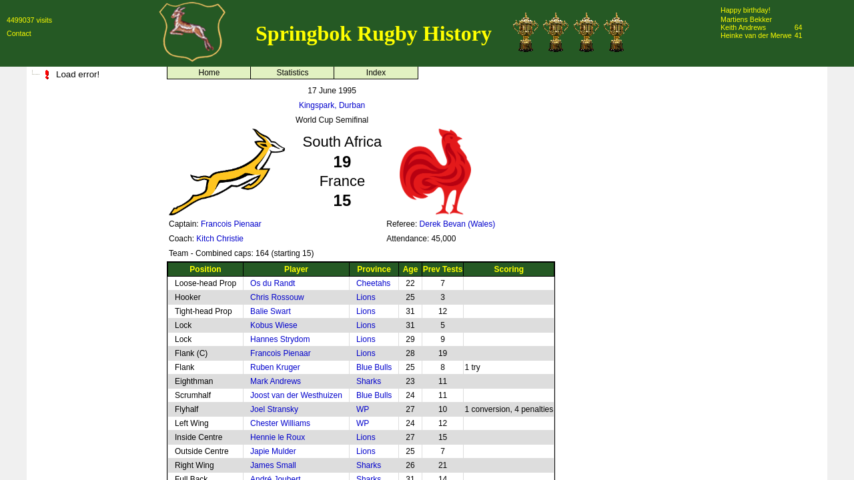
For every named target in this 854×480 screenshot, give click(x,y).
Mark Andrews (275, 381)
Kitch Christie (220, 238)
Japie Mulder (273, 451)
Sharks (368, 381)
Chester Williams (280, 423)
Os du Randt (272, 283)
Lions (366, 297)
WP (362, 409)
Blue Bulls (374, 367)
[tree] (93, 74)
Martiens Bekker (746, 19)
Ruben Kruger (275, 367)
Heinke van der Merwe (756, 35)
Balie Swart (270, 311)
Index (376, 72)
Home (209, 72)
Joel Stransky (274, 409)
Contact (19, 33)
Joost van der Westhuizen (296, 395)
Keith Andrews (743, 27)
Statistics (292, 72)
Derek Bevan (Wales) (458, 224)
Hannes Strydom (280, 339)
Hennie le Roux (277, 437)
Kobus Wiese (274, 325)
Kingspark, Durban (332, 105)
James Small (273, 465)
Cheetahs (373, 283)
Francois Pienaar (231, 224)
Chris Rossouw (277, 297)
